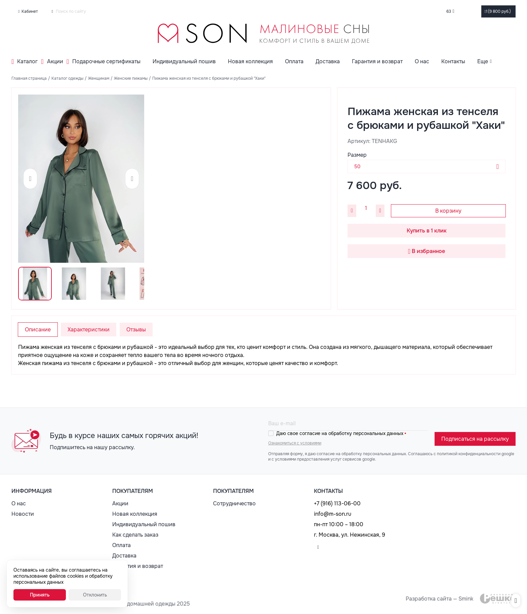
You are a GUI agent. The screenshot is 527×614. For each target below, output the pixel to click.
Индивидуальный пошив (184, 61)
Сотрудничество (234, 503)
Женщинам (98, 78)
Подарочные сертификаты (106, 61)
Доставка (328, 61)
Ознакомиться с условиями (294, 443)
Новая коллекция (250, 61)
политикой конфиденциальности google (475, 454)
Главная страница (29, 78)
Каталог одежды (67, 78)
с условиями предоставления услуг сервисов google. (324, 459)
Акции (55, 61)
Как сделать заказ (135, 534)
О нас (422, 61)
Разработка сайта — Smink (439, 598)
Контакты (453, 61)
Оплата (294, 61)
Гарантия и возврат (377, 61)
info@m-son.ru (332, 513)
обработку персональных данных (373, 454)
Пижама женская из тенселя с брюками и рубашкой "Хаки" (209, 78)
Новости (22, 513)
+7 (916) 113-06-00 (337, 503)
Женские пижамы (131, 78)
